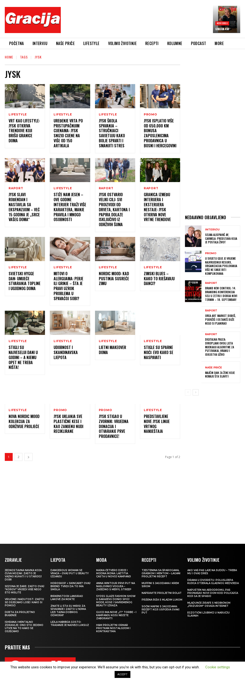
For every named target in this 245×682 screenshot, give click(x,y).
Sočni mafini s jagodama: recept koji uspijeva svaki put (160, 609)
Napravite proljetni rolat (162, 593)
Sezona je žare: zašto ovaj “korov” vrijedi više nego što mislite (24, 589)
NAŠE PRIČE (213, 367)
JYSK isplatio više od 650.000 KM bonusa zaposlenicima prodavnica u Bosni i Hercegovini (160, 133)
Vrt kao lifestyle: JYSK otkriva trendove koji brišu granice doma (24, 130)
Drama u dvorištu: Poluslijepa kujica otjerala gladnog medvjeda (213, 582)
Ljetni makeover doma (112, 350)
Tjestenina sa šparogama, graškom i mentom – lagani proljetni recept (161, 573)
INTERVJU (212, 229)
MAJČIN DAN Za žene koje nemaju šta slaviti (219, 374)
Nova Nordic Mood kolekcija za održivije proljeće (24, 422)
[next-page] (28, 457)
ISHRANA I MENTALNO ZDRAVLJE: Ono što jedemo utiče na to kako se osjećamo (24, 627)
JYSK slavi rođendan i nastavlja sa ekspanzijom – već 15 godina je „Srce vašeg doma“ (24, 207)
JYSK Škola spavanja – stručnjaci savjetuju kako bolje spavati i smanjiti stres (112, 133)
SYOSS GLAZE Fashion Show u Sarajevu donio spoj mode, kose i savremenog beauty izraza (115, 601)
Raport (16, 188)
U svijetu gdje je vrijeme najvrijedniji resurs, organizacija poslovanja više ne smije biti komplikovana (221, 265)
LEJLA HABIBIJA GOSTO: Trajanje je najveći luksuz (69, 624)
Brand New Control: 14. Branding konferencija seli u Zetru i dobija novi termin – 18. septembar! (221, 293)
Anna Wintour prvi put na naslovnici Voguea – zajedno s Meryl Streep (115, 586)
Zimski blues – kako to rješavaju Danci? (159, 279)
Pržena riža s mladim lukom (162, 600)
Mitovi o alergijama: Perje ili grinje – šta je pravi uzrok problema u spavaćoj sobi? (68, 286)
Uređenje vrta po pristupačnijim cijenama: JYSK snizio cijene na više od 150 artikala (68, 133)
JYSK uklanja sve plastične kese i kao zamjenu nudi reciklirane (68, 424)
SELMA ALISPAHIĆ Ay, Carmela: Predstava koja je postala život (221, 238)
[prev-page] (188, 392)
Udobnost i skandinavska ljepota (66, 353)
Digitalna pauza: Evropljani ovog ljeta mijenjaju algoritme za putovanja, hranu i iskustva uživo (219, 346)
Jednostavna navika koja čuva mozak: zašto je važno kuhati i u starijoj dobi (23, 575)
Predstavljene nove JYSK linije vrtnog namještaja (157, 424)
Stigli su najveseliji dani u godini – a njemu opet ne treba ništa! (23, 357)
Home (9, 56)
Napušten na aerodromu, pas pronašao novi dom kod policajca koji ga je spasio (212, 593)
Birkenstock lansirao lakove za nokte (66, 598)
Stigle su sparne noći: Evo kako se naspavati (158, 353)
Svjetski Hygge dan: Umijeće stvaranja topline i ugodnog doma (24, 281)
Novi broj (222, 23)
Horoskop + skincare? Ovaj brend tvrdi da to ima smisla (70, 586)
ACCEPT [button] (122, 674)
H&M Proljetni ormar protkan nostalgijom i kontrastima (113, 628)
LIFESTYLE (18, 114)
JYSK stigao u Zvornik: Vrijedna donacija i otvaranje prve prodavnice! (113, 426)
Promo (150, 114)
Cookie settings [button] (217, 667)
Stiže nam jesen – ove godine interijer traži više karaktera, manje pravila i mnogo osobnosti (70, 207)
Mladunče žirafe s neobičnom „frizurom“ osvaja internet (208, 605)
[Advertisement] (152, 21)
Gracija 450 (222, 29)
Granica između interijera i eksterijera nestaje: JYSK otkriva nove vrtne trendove (157, 207)
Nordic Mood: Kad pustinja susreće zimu (114, 279)
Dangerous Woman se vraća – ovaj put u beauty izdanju (69, 573)
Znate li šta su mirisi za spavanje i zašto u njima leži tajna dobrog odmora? (68, 611)
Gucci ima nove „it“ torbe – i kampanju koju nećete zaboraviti (116, 615)
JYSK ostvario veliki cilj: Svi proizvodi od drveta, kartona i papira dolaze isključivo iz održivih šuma (114, 210)
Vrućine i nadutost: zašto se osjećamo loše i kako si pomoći (24, 602)
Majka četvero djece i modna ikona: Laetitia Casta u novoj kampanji (113, 573)
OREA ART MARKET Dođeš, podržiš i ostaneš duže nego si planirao (220, 319)
